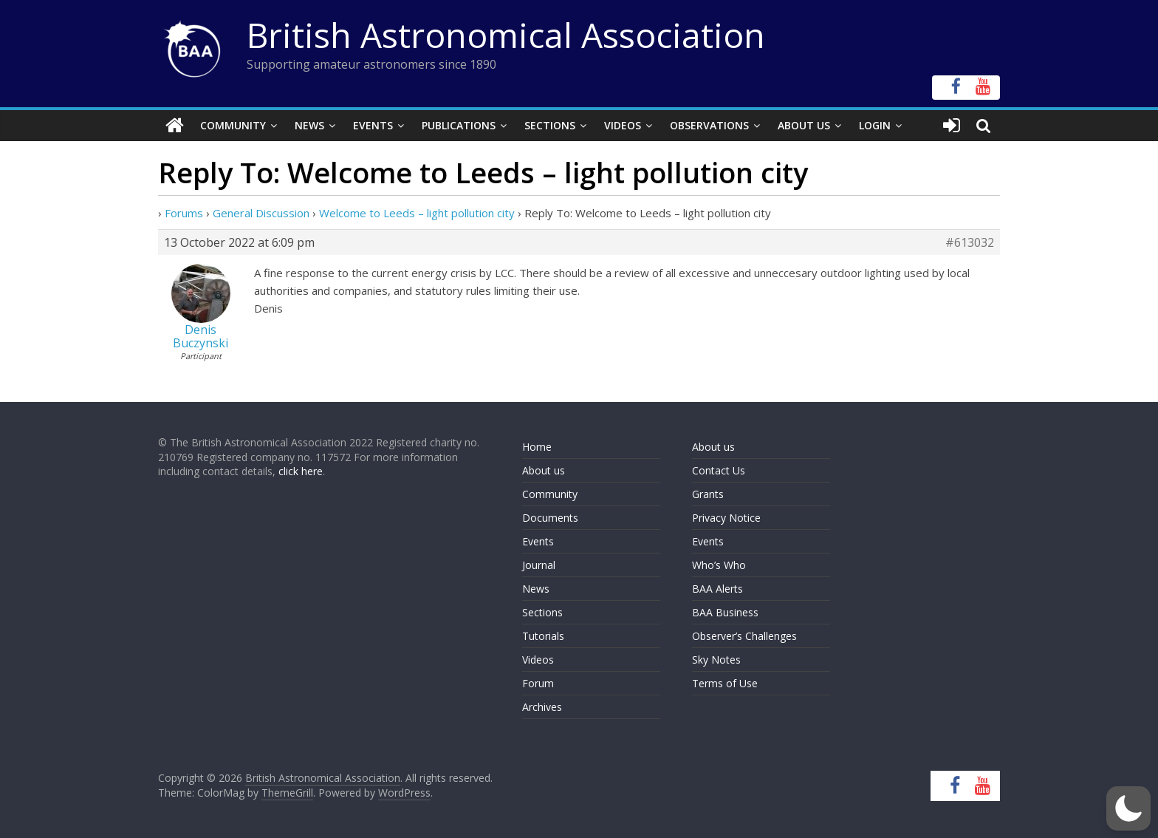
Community (233, 125)
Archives (542, 707)
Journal (538, 565)
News (309, 125)
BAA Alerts (717, 589)
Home (537, 447)
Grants (708, 494)
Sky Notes (716, 660)
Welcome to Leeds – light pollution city (417, 212)
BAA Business (725, 612)
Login (875, 125)
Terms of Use (725, 683)
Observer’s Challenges (744, 636)
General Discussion (261, 212)
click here (300, 471)
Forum (538, 683)
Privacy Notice (726, 518)
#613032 (969, 242)
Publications (459, 125)
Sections (549, 125)
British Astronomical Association (506, 35)
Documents (550, 518)
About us (543, 470)
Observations (709, 125)
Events (373, 125)
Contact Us (718, 470)
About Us (804, 125)
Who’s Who (719, 565)
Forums (184, 212)
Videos (622, 125)
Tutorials (543, 636)
